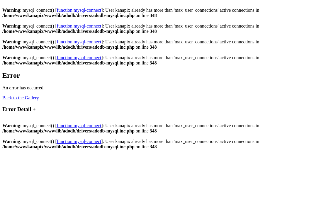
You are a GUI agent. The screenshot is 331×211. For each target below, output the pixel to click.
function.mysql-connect (79, 10)
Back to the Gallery (20, 97)
